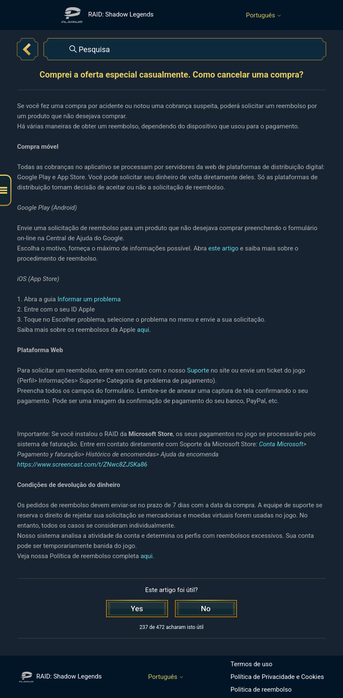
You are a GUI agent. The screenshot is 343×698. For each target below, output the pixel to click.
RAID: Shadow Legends (60, 676)
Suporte (198, 370)
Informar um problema (89, 299)
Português (264, 15)
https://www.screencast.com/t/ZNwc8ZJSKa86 (82, 464)
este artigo (223, 248)
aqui (143, 330)
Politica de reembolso (261, 689)
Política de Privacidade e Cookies (277, 677)
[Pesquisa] (185, 49)
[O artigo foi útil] (137, 608)
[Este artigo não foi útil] (206, 608)
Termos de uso (251, 664)
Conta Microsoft (281, 444)
